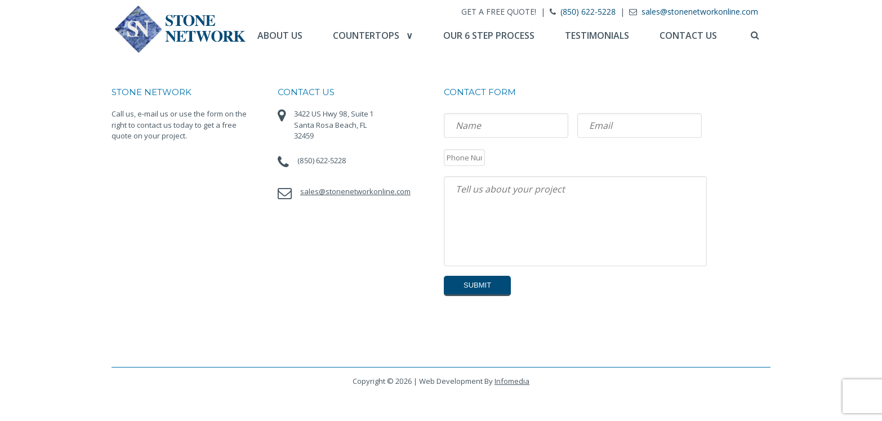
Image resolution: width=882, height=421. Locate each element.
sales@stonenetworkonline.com (700, 11)
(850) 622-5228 (588, 11)
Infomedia (512, 381)
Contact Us (688, 35)
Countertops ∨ (373, 35)
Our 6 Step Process (488, 35)
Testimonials (597, 35)
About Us (279, 35)
